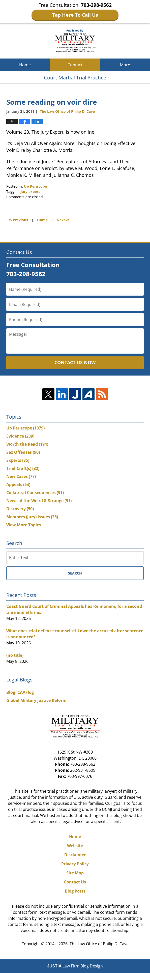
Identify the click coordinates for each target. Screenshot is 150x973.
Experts (17, 460)
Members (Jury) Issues (32, 517)
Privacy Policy (75, 864)
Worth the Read (27, 444)
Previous (18, 219)
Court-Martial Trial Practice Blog (75, 41)
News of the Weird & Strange (39, 500)
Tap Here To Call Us (75, 15)
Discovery (20, 508)
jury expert (30, 191)
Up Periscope (35, 186)
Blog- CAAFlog (20, 692)
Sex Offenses (23, 452)
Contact (75, 65)
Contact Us (75, 882)
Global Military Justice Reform (36, 700)
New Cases (21, 476)
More (125, 65)
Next (63, 219)
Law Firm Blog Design (75, 966)
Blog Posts (75, 891)
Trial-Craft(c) (22, 468)
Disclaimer (75, 854)
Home (25, 65)
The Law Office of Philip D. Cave (99, 944)
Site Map (75, 873)
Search (75, 573)
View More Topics (23, 525)
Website (75, 845)
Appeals (18, 484)
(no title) (14, 655)
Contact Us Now (75, 362)
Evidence (20, 436)
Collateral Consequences (35, 492)
